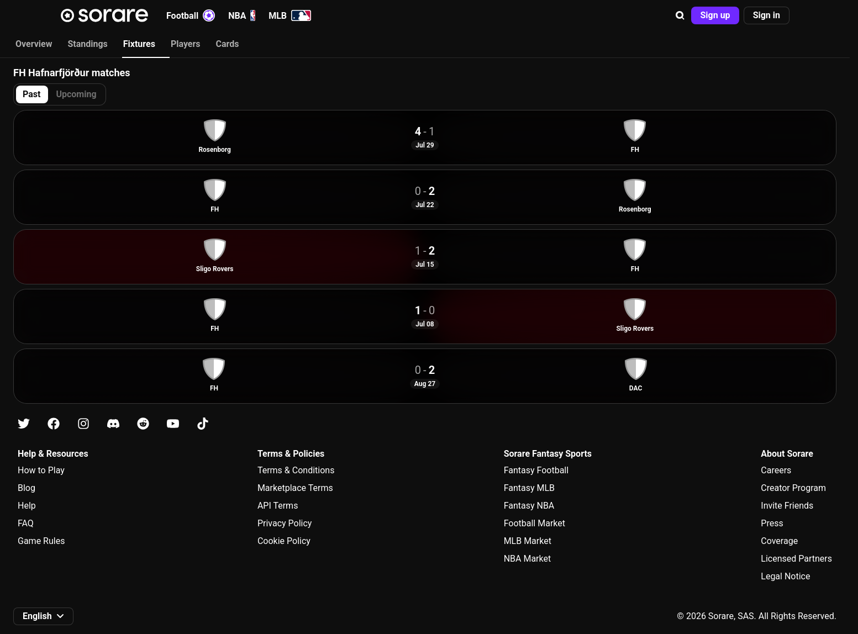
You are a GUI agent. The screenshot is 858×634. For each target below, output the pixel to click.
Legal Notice (785, 576)
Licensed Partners (796, 558)
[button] (680, 15)
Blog (26, 488)
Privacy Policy (284, 523)
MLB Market (527, 541)
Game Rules (41, 541)
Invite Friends (787, 505)
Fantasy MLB (529, 488)
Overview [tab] (33, 44)
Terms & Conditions (296, 470)
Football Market (534, 523)
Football (190, 15)
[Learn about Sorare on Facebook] (53, 424)
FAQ (26, 523)
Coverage (779, 541)
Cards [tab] (227, 44)
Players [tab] (186, 44)
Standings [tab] (87, 44)
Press (772, 523)
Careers (776, 470)
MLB (290, 15)
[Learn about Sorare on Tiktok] (202, 424)
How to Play (41, 470)
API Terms (277, 505)
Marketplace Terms (295, 488)
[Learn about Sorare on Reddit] (143, 424)
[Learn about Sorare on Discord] (113, 424)
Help (27, 505)
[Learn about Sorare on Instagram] (83, 424)
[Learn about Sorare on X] (23, 424)
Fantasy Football (536, 470)
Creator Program (793, 488)
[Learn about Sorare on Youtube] (172, 424)
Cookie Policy (283, 541)
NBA (241, 15)
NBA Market (527, 558)
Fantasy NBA (529, 505)
